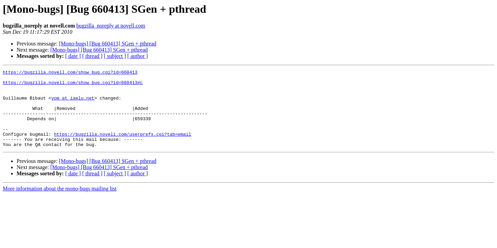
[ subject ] (115, 56)
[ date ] (73, 56)
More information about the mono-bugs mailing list (60, 204)
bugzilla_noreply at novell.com (110, 26)
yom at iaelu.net (72, 104)
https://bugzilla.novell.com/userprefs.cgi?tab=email (122, 147)
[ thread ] (92, 56)
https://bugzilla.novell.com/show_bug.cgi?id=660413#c (73, 85)
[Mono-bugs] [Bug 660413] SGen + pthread (107, 43)
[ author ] (137, 56)
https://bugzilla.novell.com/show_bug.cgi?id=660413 (70, 73)
